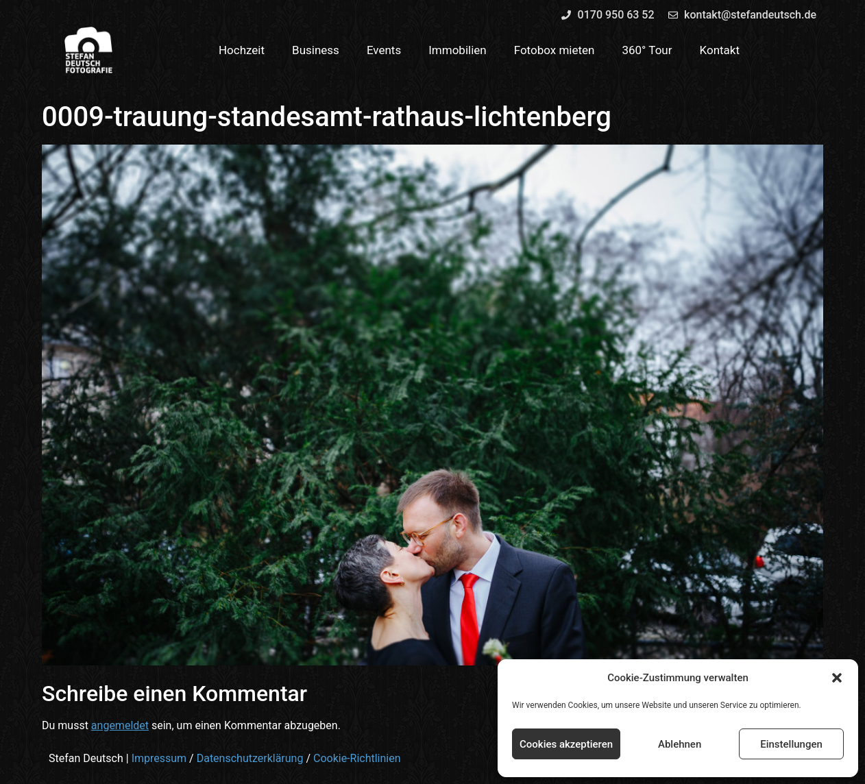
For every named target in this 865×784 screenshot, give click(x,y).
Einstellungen (791, 744)
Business (315, 50)
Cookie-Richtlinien (357, 758)
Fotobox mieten (554, 50)
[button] (837, 678)
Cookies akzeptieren (566, 744)
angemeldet (120, 725)
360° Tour (647, 50)
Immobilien (457, 50)
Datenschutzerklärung (250, 758)
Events (384, 50)
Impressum (159, 758)
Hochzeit (242, 50)
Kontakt (720, 50)
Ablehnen (679, 744)
